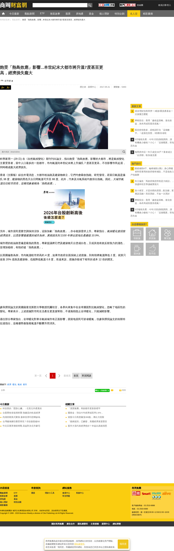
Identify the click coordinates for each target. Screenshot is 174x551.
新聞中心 (106, 524)
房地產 (3, 499)
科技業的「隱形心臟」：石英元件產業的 (22, 408)
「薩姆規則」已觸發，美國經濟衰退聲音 (87, 421)
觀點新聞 (4, 493)
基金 (16, 499)
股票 (16, 496)
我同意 (123, 544)
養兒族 (167, 238)
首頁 (6, 13)
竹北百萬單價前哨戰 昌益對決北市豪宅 (21, 426)
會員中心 (66, 493)
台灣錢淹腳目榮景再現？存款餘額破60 (21, 421)
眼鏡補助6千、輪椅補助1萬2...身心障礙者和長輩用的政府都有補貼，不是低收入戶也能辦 (152, 171)
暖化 (14, 384)
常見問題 (66, 496)
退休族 (137, 253)
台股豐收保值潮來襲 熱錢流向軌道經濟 (21, 412)
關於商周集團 (57, 524)
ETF (15, 493)
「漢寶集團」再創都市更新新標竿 (84, 408)
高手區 (152, 253)
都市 (25, 384)
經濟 (9, 384)
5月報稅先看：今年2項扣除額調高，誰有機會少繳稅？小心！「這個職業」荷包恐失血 (152, 142)
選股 (33, 493)
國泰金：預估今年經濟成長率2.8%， (85, 412)
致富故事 (4, 496)
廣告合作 (71, 524)
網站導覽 (117, 524)
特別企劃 (17, 502)
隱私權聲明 (83, 524)
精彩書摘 (4, 505)
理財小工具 (49, 493)
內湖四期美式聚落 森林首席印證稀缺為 (21, 417)
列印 (124, 390)
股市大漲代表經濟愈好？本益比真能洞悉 (87, 426)
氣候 (20, 384)
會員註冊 (162, 5)
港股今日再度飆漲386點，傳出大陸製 (86, 417)
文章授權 (95, 524)
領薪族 (137, 238)
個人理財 (4, 502)
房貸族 (152, 238)
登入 (169, 5)
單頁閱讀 (86, 375)
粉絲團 (140, 5)
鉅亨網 (8, 81)
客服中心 (80, 493)
